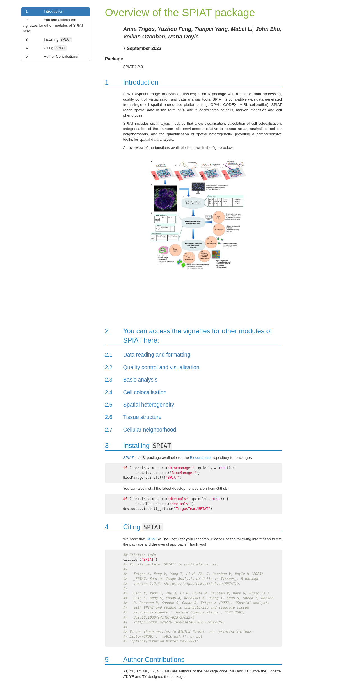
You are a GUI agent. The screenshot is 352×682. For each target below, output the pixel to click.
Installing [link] (47, 39)
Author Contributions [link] (50, 56)
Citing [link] (45, 48)
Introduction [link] (43, 11)
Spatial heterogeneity (148, 405)
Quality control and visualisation (161, 367)
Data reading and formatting (157, 355)
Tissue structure (142, 417)
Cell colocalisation (145, 392)
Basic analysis (140, 380)
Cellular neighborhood (149, 430)
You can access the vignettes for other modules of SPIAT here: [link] (53, 25)
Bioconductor (201, 457)
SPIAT (128, 457)
